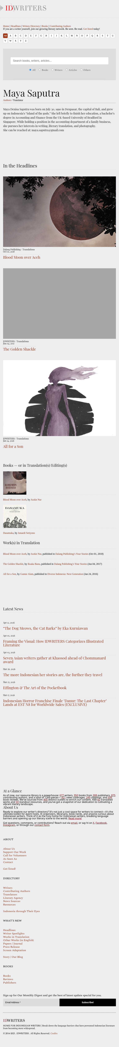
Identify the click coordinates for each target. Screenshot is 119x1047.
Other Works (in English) (18, 940)
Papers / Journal (12, 944)
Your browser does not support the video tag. (59, 748)
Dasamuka (8, 533)
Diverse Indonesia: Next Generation (65, 574)
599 (110, 797)
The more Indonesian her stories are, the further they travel (52, 674)
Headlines (16, 26)
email (74, 823)
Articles (71, 70)
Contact (8, 862)
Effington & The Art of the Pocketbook (35, 687)
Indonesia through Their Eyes (21, 911)
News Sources (11, 901)
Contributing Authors (60, 26)
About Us (9, 849)
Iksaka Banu (34, 564)
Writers (56, 70)
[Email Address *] (31, 1002)
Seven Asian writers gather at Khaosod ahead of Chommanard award (54, 659)
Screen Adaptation (14, 950)
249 (88, 797)
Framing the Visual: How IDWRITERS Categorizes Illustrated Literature (53, 643)
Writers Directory (31, 26)
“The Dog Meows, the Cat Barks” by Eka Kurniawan (45, 628)
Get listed (88, 29)
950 (76, 795)
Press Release (11, 947)
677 (62, 795)
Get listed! (9, 869)
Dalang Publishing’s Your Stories (71, 554)
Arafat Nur (36, 499)
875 (113, 795)
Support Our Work (14, 852)
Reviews (8, 979)
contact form (41, 825)
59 (17, 802)
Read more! (75, 818)
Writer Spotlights (13, 933)
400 (45, 799)
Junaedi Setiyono (26, 533)
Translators (10, 894)
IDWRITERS (59, 7)
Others (85, 70)
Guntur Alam (26, 574)
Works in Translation (16, 937)
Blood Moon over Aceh (21, 257)
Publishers (9, 983)
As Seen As (10, 859)
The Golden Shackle (19, 349)
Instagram (9, 825)
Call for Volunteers (14, 855)
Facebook (101, 823)
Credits (53, 1033)
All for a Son (13, 446)
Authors (7, 100)
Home (6, 26)
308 (95, 795)
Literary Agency (13, 898)
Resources (9, 904)
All (5, 36)
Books (45, 26)
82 (98, 799)
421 (63, 797)
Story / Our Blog (13, 957)
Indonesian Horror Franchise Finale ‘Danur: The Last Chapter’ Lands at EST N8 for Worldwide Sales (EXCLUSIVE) (55, 702)
